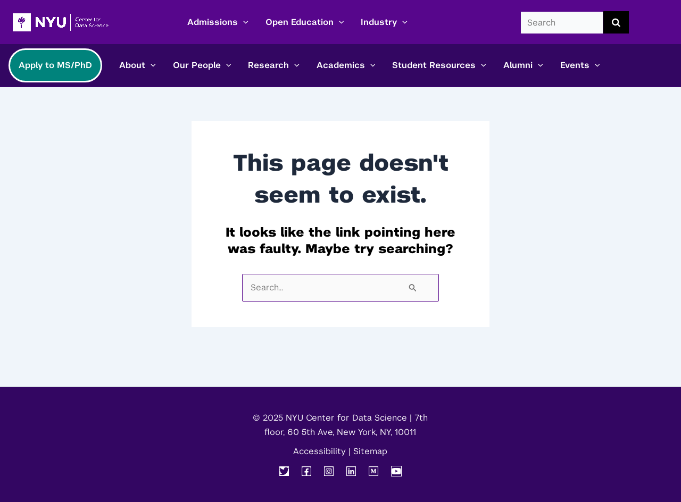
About (137, 65)
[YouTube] (396, 471)
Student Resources (439, 65)
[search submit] (616, 22)
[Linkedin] (351, 471)
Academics (346, 65)
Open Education (304, 22)
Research (274, 65)
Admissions (217, 22)
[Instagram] (329, 471)
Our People (202, 65)
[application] (243, 22)
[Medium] (373, 471)
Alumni (523, 65)
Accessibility (319, 451)
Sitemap (370, 451)
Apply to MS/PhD (55, 65)
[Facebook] (306, 471)
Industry (384, 22)
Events (580, 65)
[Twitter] (284, 471)
